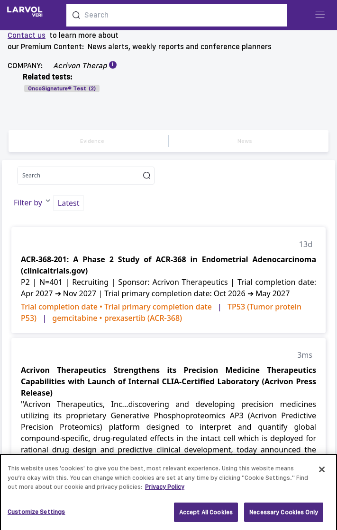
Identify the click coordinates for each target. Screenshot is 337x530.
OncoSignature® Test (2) (62, 88)
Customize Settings (36, 515)
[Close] (321, 472)
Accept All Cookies (206, 515)
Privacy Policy (164, 490)
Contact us (27, 35)
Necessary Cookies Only (283, 515)
